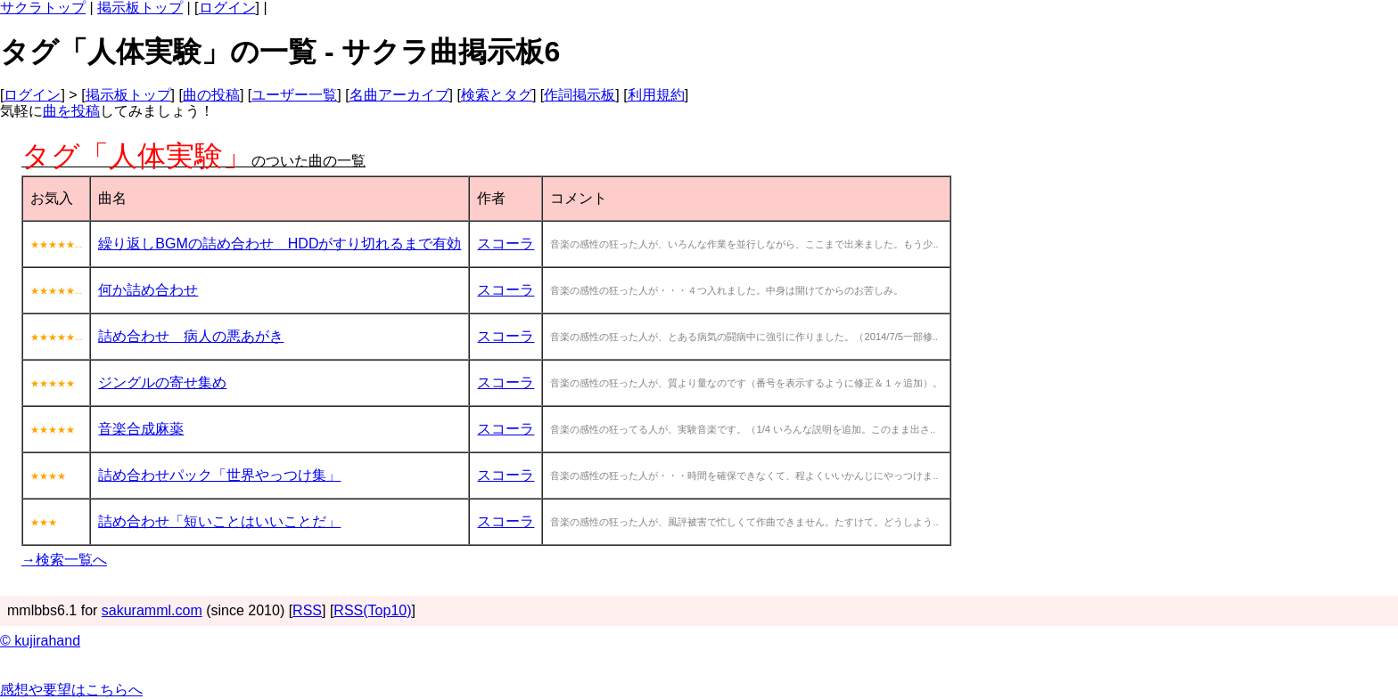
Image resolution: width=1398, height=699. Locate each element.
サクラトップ (43, 7)
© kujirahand (40, 640)
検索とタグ (496, 94)
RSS (307, 610)
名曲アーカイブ (399, 94)
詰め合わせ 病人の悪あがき (191, 336)
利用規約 (656, 94)
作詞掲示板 (579, 94)
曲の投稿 (211, 94)
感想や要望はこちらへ (71, 689)
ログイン (227, 7)
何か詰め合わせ (148, 289)
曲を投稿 (71, 110)
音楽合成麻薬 (141, 428)
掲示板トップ (140, 7)
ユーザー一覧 (294, 94)
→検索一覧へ (64, 559)
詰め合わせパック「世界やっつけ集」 (219, 475)
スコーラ (505, 243)
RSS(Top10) (372, 610)
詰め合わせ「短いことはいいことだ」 (219, 521)
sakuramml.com (152, 610)
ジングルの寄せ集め (162, 382)
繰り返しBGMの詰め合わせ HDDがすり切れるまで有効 (279, 243)
